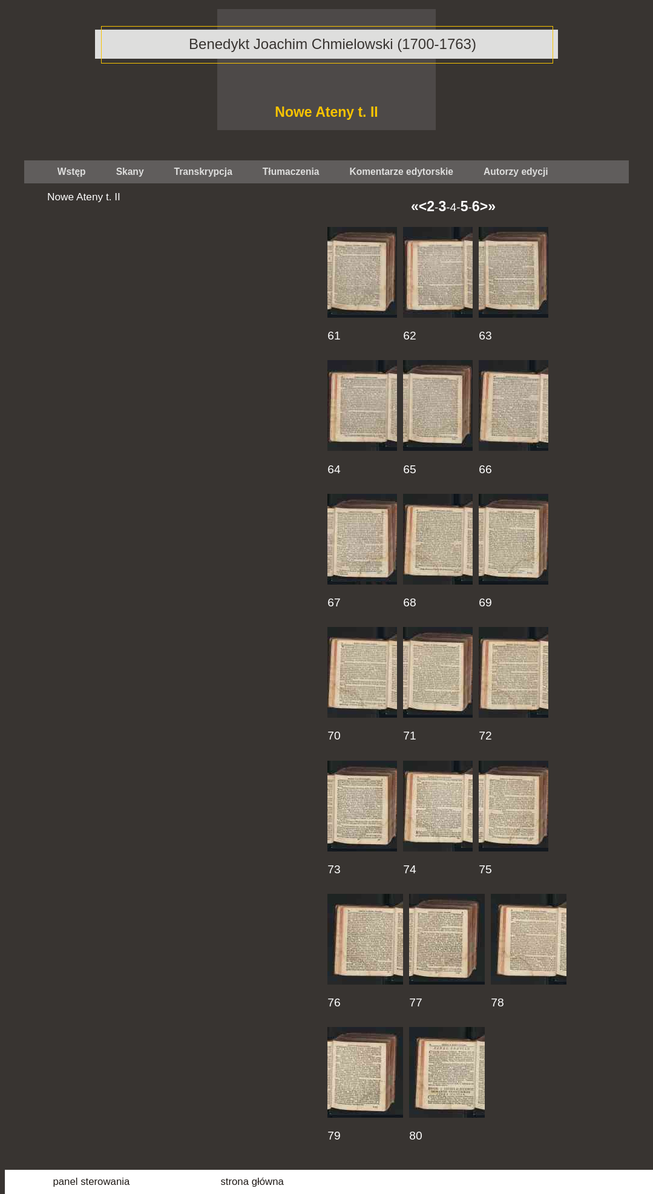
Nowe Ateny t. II (326, 112)
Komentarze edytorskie (401, 171)
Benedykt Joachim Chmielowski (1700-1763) (332, 44)
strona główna (251, 1181)
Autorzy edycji (516, 171)
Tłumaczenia (291, 171)
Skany (130, 171)
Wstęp (71, 171)
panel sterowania (91, 1181)
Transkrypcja (203, 171)
